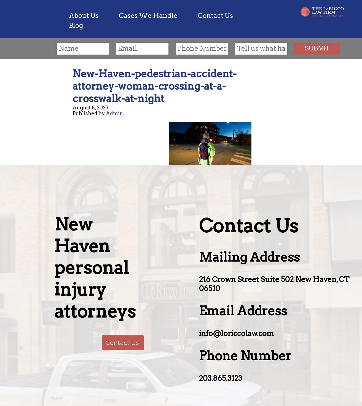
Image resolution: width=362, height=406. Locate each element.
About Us (84, 16)
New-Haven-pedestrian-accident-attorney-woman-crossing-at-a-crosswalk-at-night (155, 86)
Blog (76, 25)
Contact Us (215, 16)
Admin (114, 113)
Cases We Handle (148, 16)
